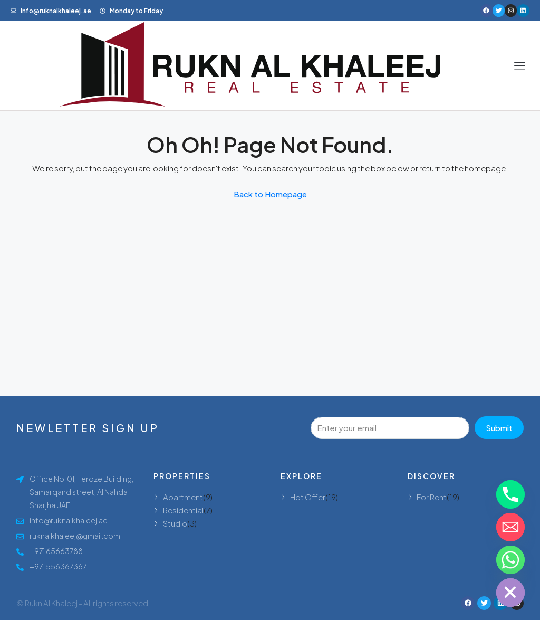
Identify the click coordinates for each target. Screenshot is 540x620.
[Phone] (510, 494)
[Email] (510, 527)
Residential (183, 510)
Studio (175, 523)
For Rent (432, 497)
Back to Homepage (270, 194)
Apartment (183, 497)
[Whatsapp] (510, 560)
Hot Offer (307, 497)
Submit (499, 428)
